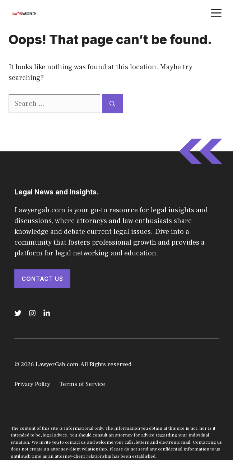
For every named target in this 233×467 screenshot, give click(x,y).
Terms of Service (82, 384)
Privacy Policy (32, 384)
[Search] (112, 103)
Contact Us (42, 278)
